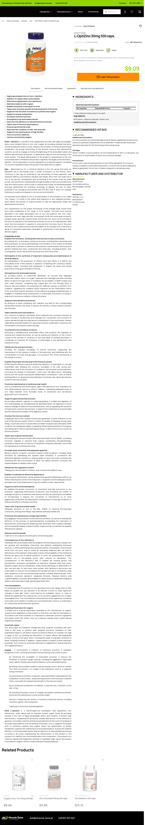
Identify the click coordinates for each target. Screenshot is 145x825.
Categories (45, 12)
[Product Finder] (112, 11)
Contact (122, 3)
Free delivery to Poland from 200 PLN (17, 3)
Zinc (30, 21)
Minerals (24, 21)
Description (35, 88)
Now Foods (80, 33)
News (80, 12)
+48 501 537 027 (61, 3)
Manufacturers (63, 12)
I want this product (108, 77)
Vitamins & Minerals (13, 21)
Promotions (93, 12)
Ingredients (71, 88)
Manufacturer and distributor (92, 88)
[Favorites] (32, 760)
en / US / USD (136, 3)
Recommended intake (53, 88)
